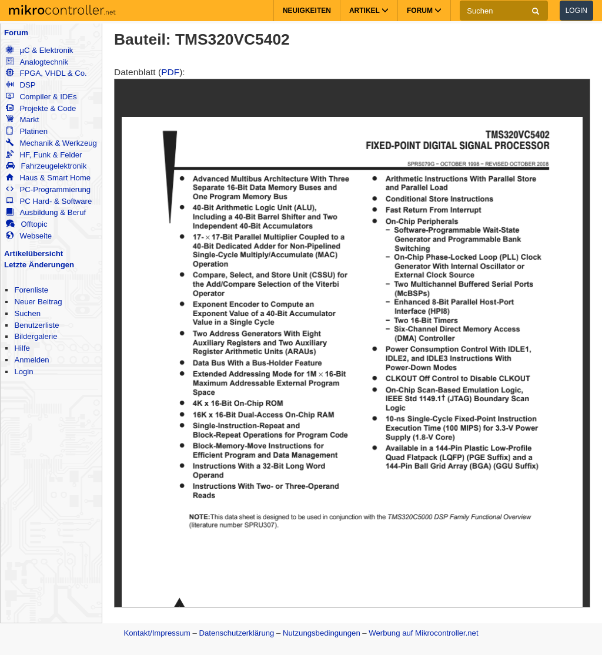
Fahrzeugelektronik (46, 166)
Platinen (27, 131)
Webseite (29, 235)
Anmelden (31, 359)
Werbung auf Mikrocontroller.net (423, 633)
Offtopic (26, 224)
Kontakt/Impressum (156, 633)
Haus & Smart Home (48, 177)
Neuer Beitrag (38, 301)
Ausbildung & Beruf (46, 212)
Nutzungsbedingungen (321, 633)
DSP (20, 84)
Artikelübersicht (33, 253)
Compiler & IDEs (41, 96)
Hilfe (21, 348)
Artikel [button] (369, 10)
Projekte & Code (41, 108)
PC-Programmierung (48, 189)
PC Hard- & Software (49, 201)
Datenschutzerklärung (236, 633)
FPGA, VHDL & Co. (46, 73)
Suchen (27, 313)
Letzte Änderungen (39, 264)
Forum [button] (424, 10)
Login (576, 10)
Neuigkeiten (307, 10)
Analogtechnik (37, 62)
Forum (16, 32)
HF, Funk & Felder (44, 154)
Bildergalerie (35, 336)
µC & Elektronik (39, 50)
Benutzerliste (36, 325)
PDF (170, 72)
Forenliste (31, 289)
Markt (22, 119)
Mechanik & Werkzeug (51, 143)
